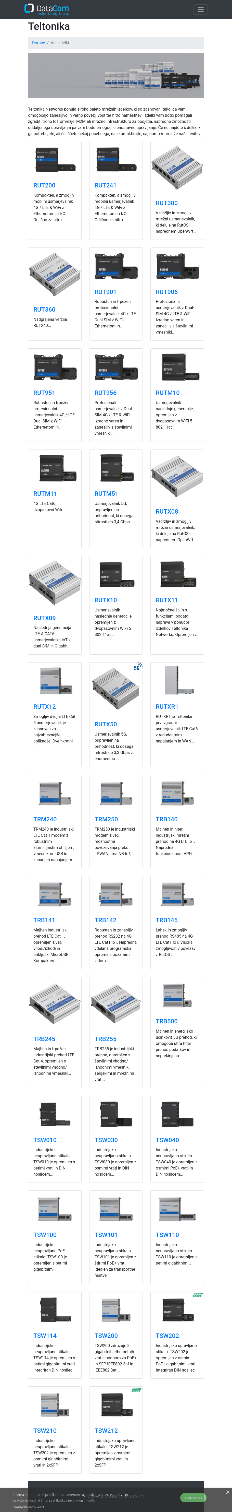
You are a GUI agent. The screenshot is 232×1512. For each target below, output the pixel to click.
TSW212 (106, 1430)
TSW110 (167, 1234)
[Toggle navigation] (201, 9)
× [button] (227, 1492)
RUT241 (106, 185)
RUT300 (167, 203)
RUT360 (44, 309)
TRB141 (44, 920)
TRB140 (167, 819)
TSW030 (106, 1140)
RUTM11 (45, 493)
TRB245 (44, 1039)
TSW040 (167, 1140)
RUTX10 (106, 600)
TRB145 (167, 920)
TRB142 (106, 920)
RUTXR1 (167, 706)
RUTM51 (107, 493)
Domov (38, 42)
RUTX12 (44, 706)
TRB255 (106, 1039)
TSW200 (106, 1335)
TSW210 (45, 1430)
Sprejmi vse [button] (193, 1497)
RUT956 (106, 392)
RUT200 (44, 185)
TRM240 (45, 819)
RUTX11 (167, 600)
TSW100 (45, 1234)
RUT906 (167, 292)
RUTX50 (106, 724)
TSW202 (167, 1335)
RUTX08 (167, 511)
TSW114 (45, 1335)
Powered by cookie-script (28, 1506)
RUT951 (44, 392)
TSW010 (45, 1140)
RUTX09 (44, 618)
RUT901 (106, 292)
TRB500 (167, 1021)
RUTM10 (168, 392)
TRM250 (106, 819)
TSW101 (106, 1234)
